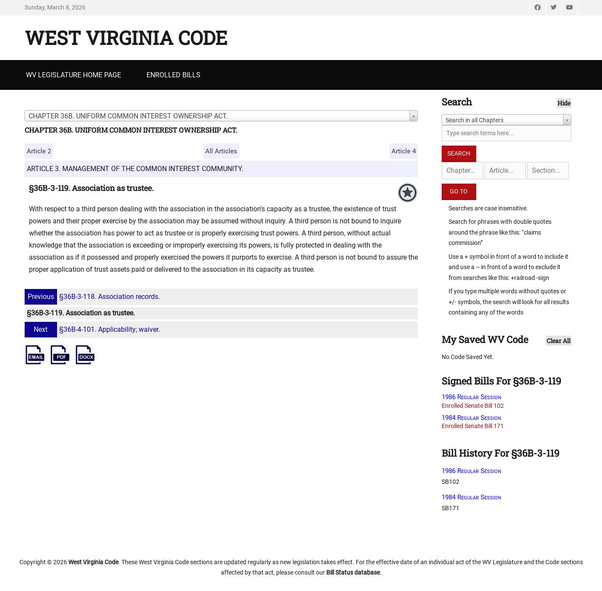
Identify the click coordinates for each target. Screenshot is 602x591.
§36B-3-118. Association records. (93, 296)
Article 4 (404, 151)
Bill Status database (353, 572)
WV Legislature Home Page (73, 75)
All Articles (221, 151)
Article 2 (39, 151)
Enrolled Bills (174, 75)
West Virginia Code (126, 37)
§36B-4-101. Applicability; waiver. (93, 329)
